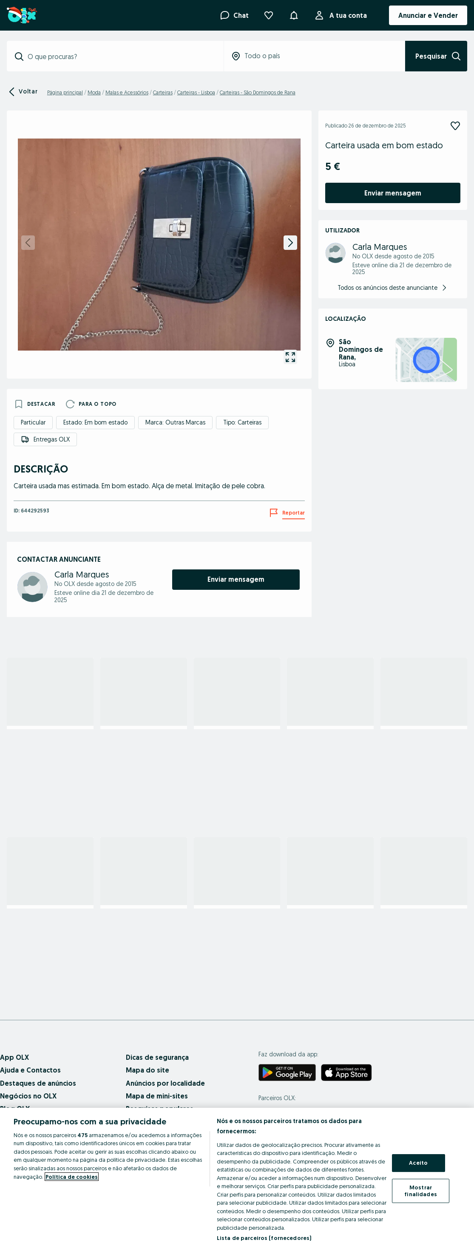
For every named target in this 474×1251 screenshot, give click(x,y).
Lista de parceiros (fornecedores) (264, 1237)
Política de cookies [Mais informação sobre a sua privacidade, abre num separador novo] (71, 1176)
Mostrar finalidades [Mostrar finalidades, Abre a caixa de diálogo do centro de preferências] (420, 1190)
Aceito (418, 1163)
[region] (237, 1179)
